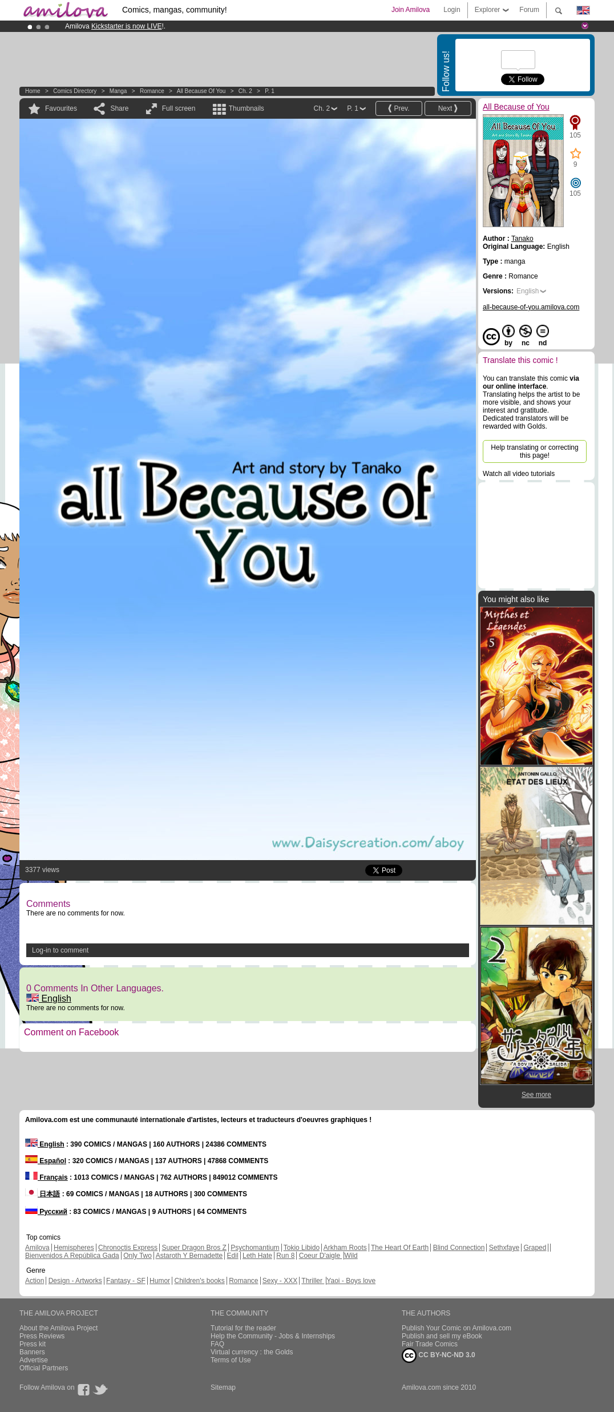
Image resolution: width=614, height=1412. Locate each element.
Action (34, 1281)
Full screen (179, 108)
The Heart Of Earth (400, 1248)
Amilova (37, 1248)
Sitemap (223, 1387)
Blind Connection (459, 1248)
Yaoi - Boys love (350, 1281)
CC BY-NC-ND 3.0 (438, 1355)
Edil (233, 1256)
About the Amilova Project (58, 1328)
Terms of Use (231, 1360)
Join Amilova (410, 10)
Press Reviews (41, 1336)
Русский (46, 1212)
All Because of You (201, 91)
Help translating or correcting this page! (534, 451)
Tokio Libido (302, 1248)
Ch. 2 (245, 91)
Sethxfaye (504, 1248)
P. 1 (269, 91)
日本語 (42, 1194)
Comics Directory (74, 91)
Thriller (312, 1281)
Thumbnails (246, 108)
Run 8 (285, 1256)
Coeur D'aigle (320, 1256)
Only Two (137, 1256)
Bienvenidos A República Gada (72, 1256)
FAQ (217, 1344)
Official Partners (43, 1368)
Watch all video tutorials (519, 474)
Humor (160, 1281)
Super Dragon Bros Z (193, 1248)
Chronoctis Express (127, 1248)
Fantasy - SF (126, 1281)
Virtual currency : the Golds (252, 1352)
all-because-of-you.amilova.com (531, 307)
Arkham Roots (345, 1248)
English (48, 998)
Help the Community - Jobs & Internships (273, 1336)
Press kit (32, 1344)
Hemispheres (74, 1248)
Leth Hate (257, 1256)
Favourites (61, 108)
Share (119, 108)
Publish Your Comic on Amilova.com (456, 1328)
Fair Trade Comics (430, 1344)
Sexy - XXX (279, 1281)
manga (118, 91)
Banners (32, 1352)
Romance (152, 91)
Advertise (33, 1360)
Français (46, 1177)
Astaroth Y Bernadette (189, 1256)
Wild (350, 1256)
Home (33, 91)
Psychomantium (255, 1248)
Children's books (199, 1281)
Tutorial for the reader (243, 1328)
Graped (534, 1248)
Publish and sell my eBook (442, 1336)
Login (451, 10)
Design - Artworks (75, 1281)
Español (45, 1161)
